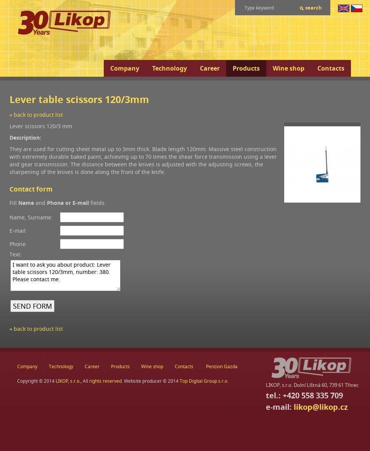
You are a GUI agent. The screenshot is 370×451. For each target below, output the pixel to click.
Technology (169, 68)
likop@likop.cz (321, 407)
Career (210, 68)
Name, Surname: (31, 217)
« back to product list (36, 114)
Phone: (18, 244)
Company (124, 68)
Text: (16, 254)
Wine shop (288, 68)
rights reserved (105, 381)
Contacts (330, 68)
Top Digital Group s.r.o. (204, 381)
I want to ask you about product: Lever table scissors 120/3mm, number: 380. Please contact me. (65, 275)
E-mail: (18, 230)
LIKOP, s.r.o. (68, 381)
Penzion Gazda (222, 366)
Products (246, 68)
